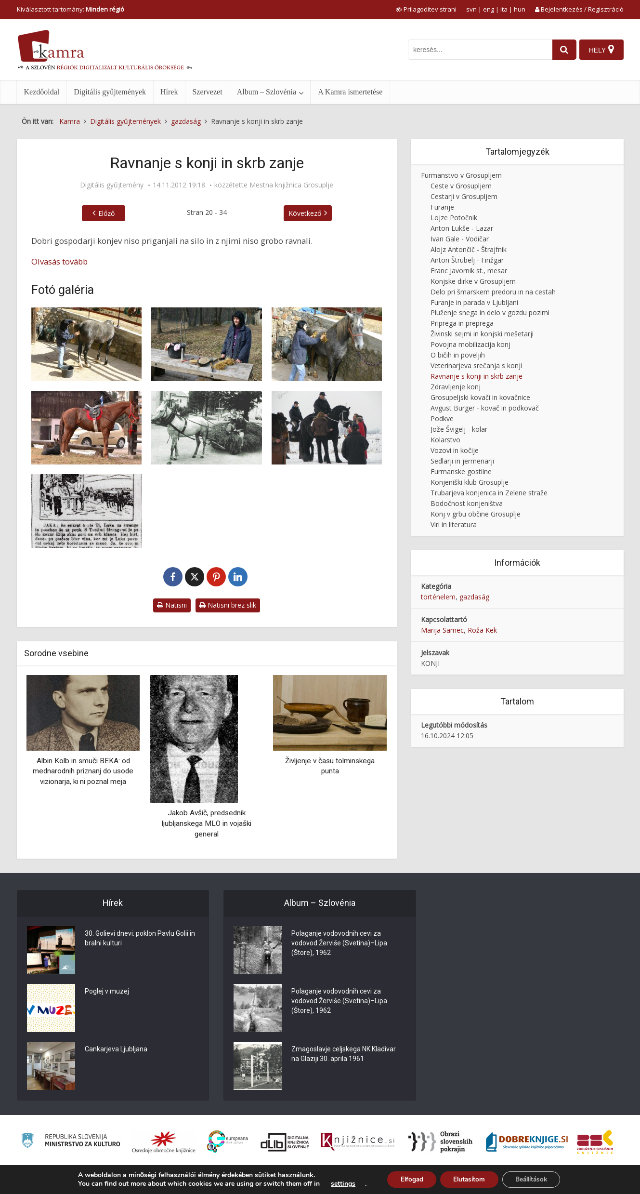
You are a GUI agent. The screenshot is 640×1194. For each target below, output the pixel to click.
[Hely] (601, 50)
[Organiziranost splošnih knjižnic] (163, 1142)
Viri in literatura (454, 524)
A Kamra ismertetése (350, 92)
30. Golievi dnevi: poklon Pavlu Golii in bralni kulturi (140, 938)
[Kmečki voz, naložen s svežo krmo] (206, 427)
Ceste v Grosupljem (461, 185)
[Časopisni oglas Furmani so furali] (86, 511)
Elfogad (406, 1178)
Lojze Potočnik (454, 217)
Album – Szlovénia (267, 92)
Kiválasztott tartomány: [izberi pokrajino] (70, 9)
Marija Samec (442, 630)
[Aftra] (86, 427)
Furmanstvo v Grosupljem (461, 175)
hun (519, 9)
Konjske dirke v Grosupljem (473, 281)
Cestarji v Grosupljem (464, 196)
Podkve (442, 418)
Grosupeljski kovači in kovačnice (480, 397)
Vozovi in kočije (455, 450)
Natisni (172, 605)
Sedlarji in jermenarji (462, 460)
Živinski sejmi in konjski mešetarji (482, 333)
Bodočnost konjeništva (467, 503)
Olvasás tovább (59, 261)
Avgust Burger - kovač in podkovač (485, 407)
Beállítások (534, 1178)
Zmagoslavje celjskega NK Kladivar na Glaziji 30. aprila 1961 (343, 1053)
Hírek (169, 92)
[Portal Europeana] (227, 1141)
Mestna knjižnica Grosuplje (291, 185)
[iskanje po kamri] (477, 50)
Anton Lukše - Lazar (462, 228)
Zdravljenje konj (456, 386)
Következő (304, 213)
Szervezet (207, 92)
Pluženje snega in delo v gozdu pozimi (490, 312)
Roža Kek (482, 630)
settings (336, 1183)
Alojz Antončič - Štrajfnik (469, 249)
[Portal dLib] (285, 1142)
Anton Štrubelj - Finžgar (467, 260)
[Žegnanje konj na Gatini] (327, 427)
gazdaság (474, 596)
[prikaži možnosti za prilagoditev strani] (426, 9)
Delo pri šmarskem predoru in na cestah (493, 291)
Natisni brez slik (227, 605)
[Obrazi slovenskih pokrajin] (440, 1142)
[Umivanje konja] (86, 344)
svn (471, 9)
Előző (106, 213)
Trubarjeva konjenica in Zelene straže (489, 492)
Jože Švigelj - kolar (459, 429)
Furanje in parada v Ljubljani (474, 302)
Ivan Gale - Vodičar (460, 238)
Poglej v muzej (107, 991)
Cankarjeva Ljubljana (116, 1049)
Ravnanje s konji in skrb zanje (476, 376)
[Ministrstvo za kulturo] (70, 1141)
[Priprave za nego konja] (206, 344)
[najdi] (562, 50)
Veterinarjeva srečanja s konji (476, 365)
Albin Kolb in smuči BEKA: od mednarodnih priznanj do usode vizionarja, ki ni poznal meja (83, 771)
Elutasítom (467, 1178)
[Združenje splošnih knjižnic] (595, 1142)
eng (488, 9)
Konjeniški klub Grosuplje (470, 482)
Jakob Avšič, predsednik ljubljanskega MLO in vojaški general (206, 823)
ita (504, 9)
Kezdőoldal (42, 92)
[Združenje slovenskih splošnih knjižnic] (357, 1142)
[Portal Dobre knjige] (527, 1142)
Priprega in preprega (462, 323)
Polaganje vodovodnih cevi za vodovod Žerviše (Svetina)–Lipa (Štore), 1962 (339, 942)
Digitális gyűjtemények (110, 92)
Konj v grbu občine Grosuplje (476, 513)
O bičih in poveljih (458, 354)
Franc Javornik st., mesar (469, 270)
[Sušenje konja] (327, 344)
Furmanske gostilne (461, 471)
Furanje (442, 207)
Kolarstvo (445, 439)
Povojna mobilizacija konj (470, 344)
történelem (438, 596)
